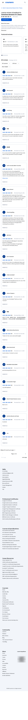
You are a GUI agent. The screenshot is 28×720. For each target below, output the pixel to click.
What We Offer (5, 592)
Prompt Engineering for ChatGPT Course (11, 546)
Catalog (4, 598)
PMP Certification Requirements (9, 576)
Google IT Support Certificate (9, 507)
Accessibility (5, 663)
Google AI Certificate (7, 501)
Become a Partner (6, 614)
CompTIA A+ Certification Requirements (11, 564)
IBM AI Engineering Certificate (9, 513)
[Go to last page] (24, 457)
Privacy (4, 659)
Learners (4, 631)
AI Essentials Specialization (8, 530)
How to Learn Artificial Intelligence (10, 574)
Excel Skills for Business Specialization (11, 540)
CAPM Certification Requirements (9, 562)
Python (4, 487)
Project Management (7, 485)
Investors (4, 655)
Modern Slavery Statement (8, 673)
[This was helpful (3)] (5, 83)
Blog (3, 638)
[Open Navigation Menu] (3, 2)
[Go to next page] (25, 453)
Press (3, 653)
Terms (3, 657)
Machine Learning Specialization (9, 544)
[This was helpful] (5, 182)
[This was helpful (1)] (5, 121)
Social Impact (5, 616)
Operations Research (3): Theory (11, 14)
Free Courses (5, 618)
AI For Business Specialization (9, 532)
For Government (6, 610)
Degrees (4, 606)
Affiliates (4, 671)
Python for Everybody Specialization (10, 548)
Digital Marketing (6, 479)
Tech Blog (4, 642)
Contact (4, 665)
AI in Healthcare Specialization (9, 536)
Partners (4, 633)
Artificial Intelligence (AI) (7, 473)
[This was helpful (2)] (5, 103)
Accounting (4, 471)
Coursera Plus (5, 600)
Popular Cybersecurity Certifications (10, 578)
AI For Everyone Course (7, 534)
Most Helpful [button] (5, 67)
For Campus (5, 612)
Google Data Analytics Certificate (9, 505)
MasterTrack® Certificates (8, 604)
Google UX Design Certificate (8, 511)
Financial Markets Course (8, 542)
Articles (4, 667)
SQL (3, 489)
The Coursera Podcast (7, 640)
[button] (8, 450)
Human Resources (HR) (7, 481)
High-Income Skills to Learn (8, 572)
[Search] (25, 2)
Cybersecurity (5, 475)
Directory (4, 669)
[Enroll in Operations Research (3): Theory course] (6, 19)
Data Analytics (5, 477)
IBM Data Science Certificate (8, 517)
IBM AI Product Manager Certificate (10, 515)
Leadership (4, 594)
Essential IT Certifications (8, 568)
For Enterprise (5, 608)
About (3, 590)
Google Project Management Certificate (11, 509)
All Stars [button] (15, 63)
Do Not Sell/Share (6, 675)
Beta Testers (5, 635)
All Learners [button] (5, 63)
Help (3, 661)
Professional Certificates (8, 602)
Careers (4, 596)
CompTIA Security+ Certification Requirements (12, 566)
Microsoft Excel (5, 483)
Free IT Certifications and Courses (10, 570)
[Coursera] (9, 2)
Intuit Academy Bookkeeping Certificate (11, 519)
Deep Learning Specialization (8, 538)
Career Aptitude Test (7, 560)
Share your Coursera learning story (10, 620)
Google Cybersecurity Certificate (9, 503)
